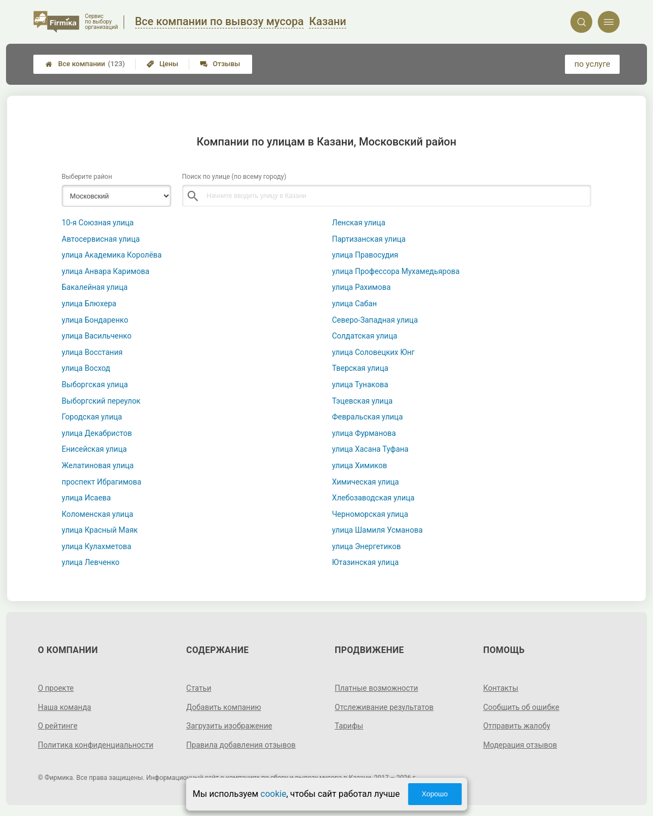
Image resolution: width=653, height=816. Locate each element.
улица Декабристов (97, 433)
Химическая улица (365, 481)
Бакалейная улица (95, 287)
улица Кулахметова (96, 546)
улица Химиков (359, 465)
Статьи (199, 688)
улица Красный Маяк (100, 530)
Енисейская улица (94, 449)
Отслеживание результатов (384, 707)
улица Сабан (354, 303)
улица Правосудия (365, 254)
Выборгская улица (95, 384)
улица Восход (86, 368)
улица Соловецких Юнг (373, 352)
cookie (273, 794)
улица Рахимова (361, 287)
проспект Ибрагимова (102, 481)
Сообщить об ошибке (521, 707)
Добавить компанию (223, 707)
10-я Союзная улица (98, 222)
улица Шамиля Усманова (377, 530)
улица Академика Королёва (112, 254)
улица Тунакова (360, 384)
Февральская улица (367, 416)
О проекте (56, 688)
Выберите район (87, 176)
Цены (162, 64)
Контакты (500, 688)
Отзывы (220, 64)
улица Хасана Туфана (370, 449)
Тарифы (349, 725)
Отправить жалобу (516, 725)
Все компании (85, 64)
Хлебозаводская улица (373, 497)
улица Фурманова (364, 433)
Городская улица (92, 416)
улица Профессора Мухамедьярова (395, 271)
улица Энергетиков (366, 546)
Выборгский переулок (101, 401)
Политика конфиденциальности (95, 745)
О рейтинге (58, 725)
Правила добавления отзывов (241, 745)
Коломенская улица (97, 514)
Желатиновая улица (98, 465)
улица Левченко (91, 562)
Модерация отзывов (520, 745)
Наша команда (64, 707)
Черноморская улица (370, 514)
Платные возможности (376, 688)
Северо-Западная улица (375, 320)
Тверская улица (360, 368)
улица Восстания (92, 352)
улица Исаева (86, 497)
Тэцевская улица (362, 401)
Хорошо (435, 794)
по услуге (592, 64)
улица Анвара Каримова (105, 271)
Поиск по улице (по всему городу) (234, 176)
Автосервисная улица (101, 239)
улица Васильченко (97, 335)
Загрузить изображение (229, 725)
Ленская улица (359, 222)
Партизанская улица (369, 239)
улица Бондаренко (95, 320)
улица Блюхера (89, 303)
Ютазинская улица (365, 562)
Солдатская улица (364, 335)
